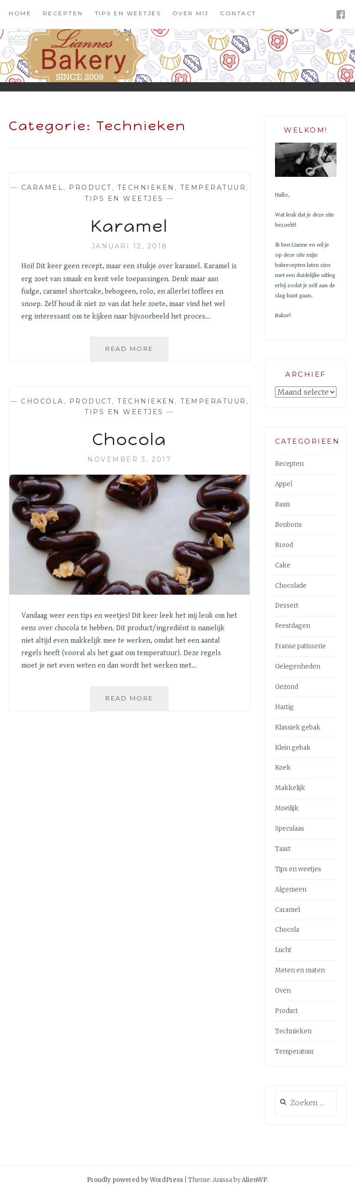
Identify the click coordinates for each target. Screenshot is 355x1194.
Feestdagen (292, 626)
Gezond (286, 687)
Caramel (42, 187)
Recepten (63, 13)
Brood (284, 545)
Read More (137, 347)
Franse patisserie (300, 646)
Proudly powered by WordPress (135, 1180)
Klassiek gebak (297, 727)
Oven (283, 991)
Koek (283, 768)
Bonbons (288, 525)
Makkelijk (290, 788)
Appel (283, 484)
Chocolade (290, 586)
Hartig (284, 707)
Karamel (129, 226)
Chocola (42, 401)
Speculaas (289, 828)
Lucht (283, 950)
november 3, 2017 (129, 459)
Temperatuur (213, 187)
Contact (238, 13)
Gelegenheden (297, 666)
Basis (282, 504)
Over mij (190, 13)
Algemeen (290, 889)
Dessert (287, 605)
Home (20, 13)
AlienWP (254, 1180)
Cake (282, 565)
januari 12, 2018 (130, 246)
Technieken (146, 187)
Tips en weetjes (128, 13)
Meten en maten (300, 970)
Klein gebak (293, 748)
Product (90, 187)
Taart (283, 849)
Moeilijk (287, 808)
